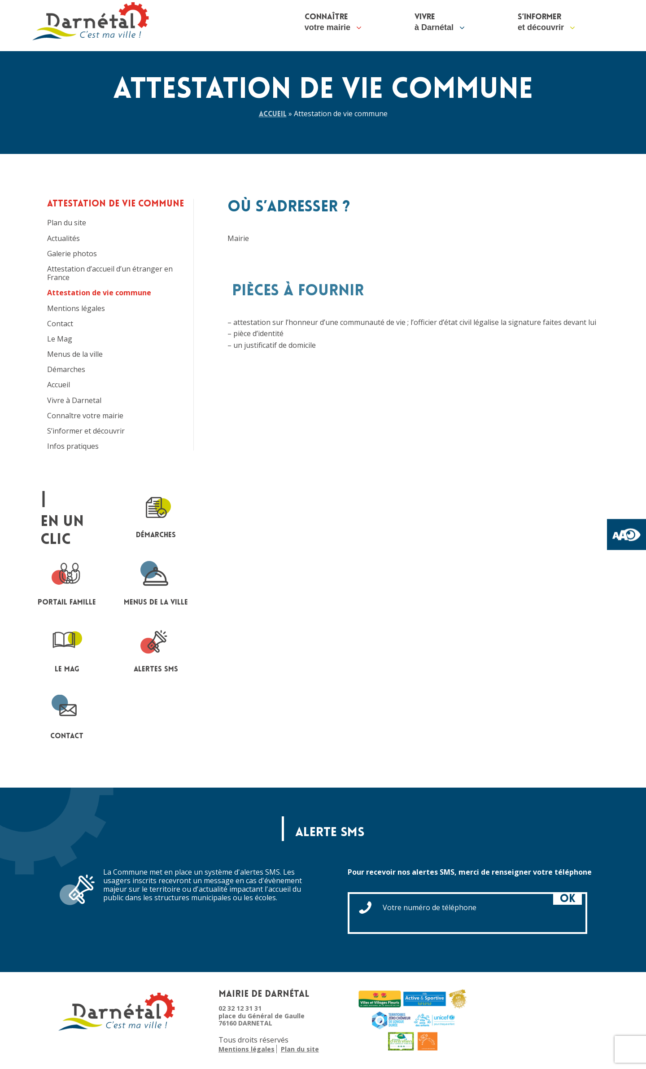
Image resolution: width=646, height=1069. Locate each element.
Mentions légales (76, 308)
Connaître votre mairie (85, 416)
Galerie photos (72, 254)
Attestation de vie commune (99, 293)
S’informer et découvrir (86, 431)
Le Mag (59, 339)
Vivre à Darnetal (74, 400)
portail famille (67, 582)
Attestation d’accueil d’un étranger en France (110, 273)
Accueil (273, 114)
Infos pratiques (73, 446)
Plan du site (66, 223)
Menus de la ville (75, 354)
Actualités (63, 238)
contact (67, 716)
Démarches (66, 369)
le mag (67, 649)
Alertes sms (156, 649)
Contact (60, 324)
